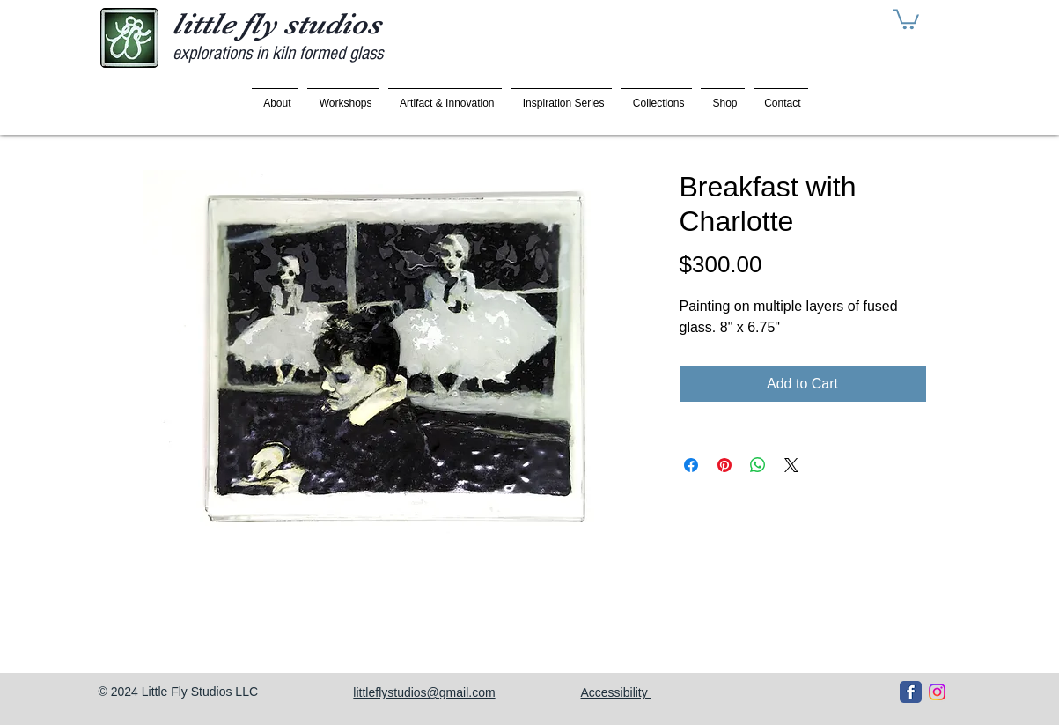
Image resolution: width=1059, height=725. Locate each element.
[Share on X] (791, 465)
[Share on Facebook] (691, 465)
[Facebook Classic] (911, 692)
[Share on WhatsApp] (758, 465)
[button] (906, 18)
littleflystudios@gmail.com (424, 692)
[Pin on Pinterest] (724, 465)
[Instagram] (937, 692)
